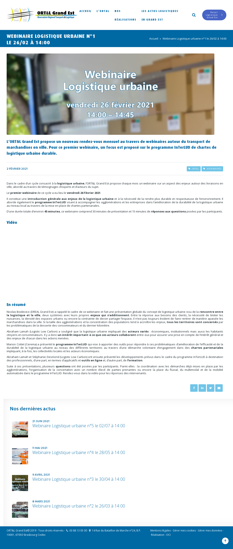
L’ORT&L (103, 11)
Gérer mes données (210, 530)
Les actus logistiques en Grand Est (160, 15)
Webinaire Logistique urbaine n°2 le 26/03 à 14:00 (78, 506)
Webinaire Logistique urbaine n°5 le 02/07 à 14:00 (78, 426)
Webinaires (212, 169)
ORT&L (193, 169)
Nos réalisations (125, 15)
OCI (168, 535)
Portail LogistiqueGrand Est (214, 15)
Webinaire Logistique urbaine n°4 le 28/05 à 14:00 (78, 452)
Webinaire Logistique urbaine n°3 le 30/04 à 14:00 (78, 479)
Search (193, 14)
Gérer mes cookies (184, 530)
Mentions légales (160, 530)
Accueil (85, 11)
